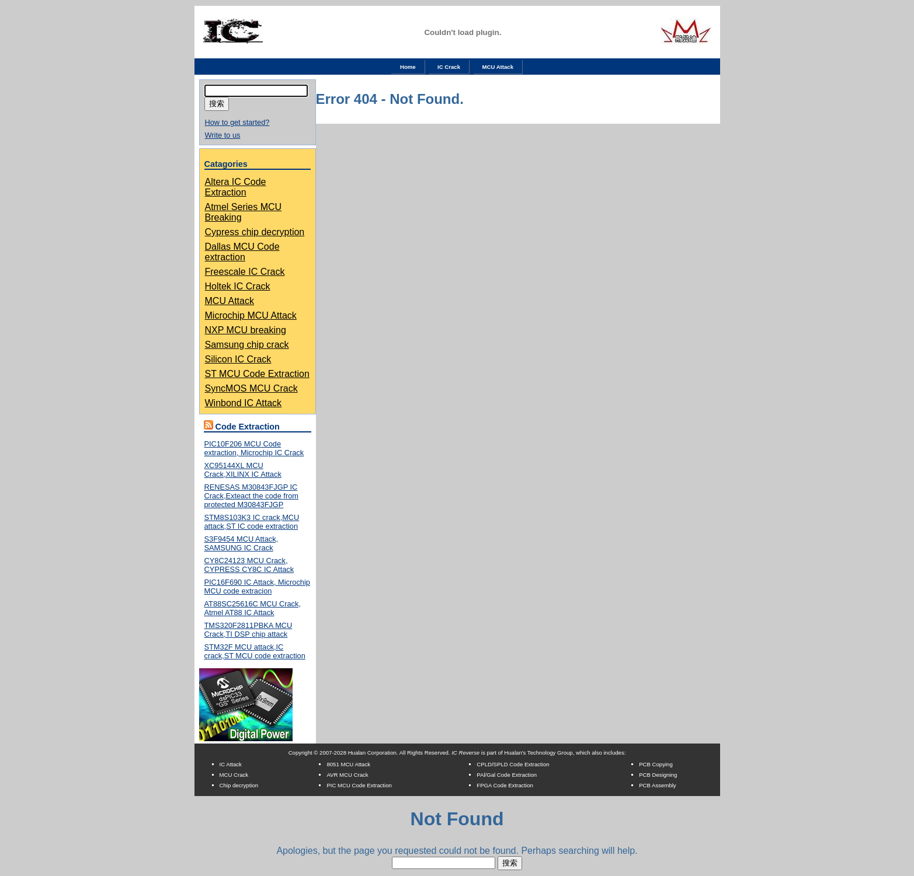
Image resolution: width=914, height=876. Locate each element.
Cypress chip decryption (255, 232)
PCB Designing (658, 775)
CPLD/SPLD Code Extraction (513, 764)
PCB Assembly (657, 785)
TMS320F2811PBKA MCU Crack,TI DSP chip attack (248, 629)
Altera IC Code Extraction (235, 187)
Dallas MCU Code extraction (242, 252)
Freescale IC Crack (245, 272)
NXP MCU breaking (245, 330)
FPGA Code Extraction (505, 785)
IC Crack (448, 67)
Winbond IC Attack (243, 403)
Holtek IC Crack (237, 286)
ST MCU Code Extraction (257, 374)
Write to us (223, 135)
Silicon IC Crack (238, 359)
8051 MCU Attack (348, 764)
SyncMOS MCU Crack (251, 388)
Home (408, 67)
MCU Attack (497, 67)
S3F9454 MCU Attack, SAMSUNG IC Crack (241, 543)
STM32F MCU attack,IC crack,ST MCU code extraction (254, 651)
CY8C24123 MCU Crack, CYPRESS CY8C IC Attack (249, 565)
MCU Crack (234, 775)
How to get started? (237, 122)
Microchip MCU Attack (251, 315)
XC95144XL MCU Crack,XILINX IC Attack (243, 470)
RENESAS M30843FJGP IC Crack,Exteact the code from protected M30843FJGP (251, 496)
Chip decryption (239, 785)
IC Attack (231, 764)
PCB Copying (656, 764)
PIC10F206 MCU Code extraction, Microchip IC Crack (254, 448)
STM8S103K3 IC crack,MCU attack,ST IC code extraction (252, 522)
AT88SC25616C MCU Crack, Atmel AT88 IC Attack (252, 608)
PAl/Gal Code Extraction (507, 775)
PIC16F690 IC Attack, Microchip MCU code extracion (257, 586)
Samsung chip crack (247, 345)
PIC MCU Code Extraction (358, 785)
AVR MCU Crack (347, 775)
